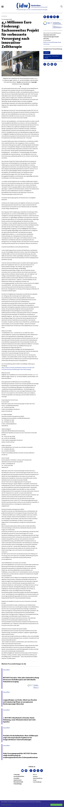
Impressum (35, 776)
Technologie (17, 774)
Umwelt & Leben (18, 780)
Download (26, 84)
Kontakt (34, 780)
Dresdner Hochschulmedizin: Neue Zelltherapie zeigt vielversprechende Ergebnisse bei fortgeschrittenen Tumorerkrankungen (20, 737)
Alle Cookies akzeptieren (56, 804)
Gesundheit (16, 778)
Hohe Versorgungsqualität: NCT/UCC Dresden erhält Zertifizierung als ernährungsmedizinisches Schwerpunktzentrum (20, 755)
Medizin (47, 52)
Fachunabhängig (18, 784)
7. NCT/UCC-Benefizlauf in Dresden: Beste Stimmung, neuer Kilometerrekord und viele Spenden (19, 720)
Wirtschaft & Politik (18, 782)
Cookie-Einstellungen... (6, 804)
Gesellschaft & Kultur (19, 776)
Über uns (35, 774)
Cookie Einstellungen (37, 782)
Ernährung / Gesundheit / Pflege (52, 56)
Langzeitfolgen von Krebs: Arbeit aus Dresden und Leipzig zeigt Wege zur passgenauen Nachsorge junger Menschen (20, 702)
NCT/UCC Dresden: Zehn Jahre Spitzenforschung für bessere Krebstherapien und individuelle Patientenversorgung (21, 679)
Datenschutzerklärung (37, 778)
